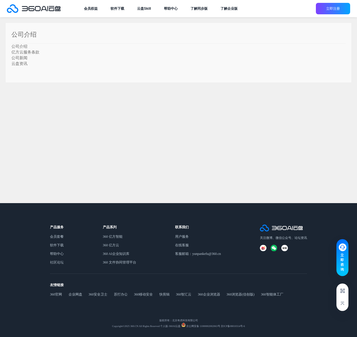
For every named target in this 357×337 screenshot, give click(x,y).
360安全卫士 (98, 294)
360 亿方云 (111, 245)
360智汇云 (183, 294)
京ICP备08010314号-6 (232, 326)
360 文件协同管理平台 (119, 262)
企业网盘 (75, 294)
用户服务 (182, 237)
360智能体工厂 (272, 294)
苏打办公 (121, 294)
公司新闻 (19, 57)
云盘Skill (144, 9)
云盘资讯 (19, 63)
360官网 (56, 294)
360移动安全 (143, 294)
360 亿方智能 (113, 237)
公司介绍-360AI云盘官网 (34, 8)
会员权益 (91, 9)
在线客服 (182, 245)
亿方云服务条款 (25, 52)
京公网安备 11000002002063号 (203, 326)
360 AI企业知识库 (116, 254)
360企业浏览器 (209, 294)
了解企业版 (229, 9)
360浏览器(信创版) (240, 294)
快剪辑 (164, 294)
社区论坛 (57, 262)
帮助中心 (171, 9)
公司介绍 (19, 46)
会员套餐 (57, 237)
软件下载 (117, 9)
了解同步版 (199, 9)
